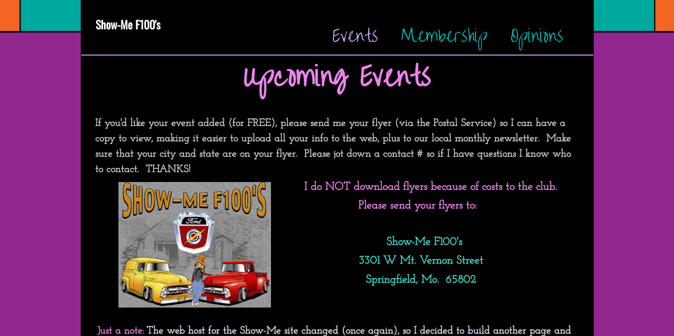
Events (355, 36)
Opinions (537, 36)
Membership (444, 36)
